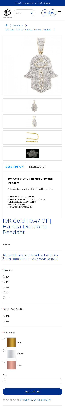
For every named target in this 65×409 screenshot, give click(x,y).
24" (6, 297)
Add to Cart (32, 391)
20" (6, 287)
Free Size (8, 270)
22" (6, 292)
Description (14, 166)
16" (6, 276)
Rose (12, 365)
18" (6, 282)
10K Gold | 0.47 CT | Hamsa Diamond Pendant (28, 29)
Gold (12, 342)
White (13, 354)
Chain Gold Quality (13, 309)
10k (6, 316)
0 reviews (26, 399)
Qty (5, 375)
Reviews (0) (37, 166)
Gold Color (9, 332)
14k (6, 321)
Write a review (42, 399)
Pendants (18, 25)
